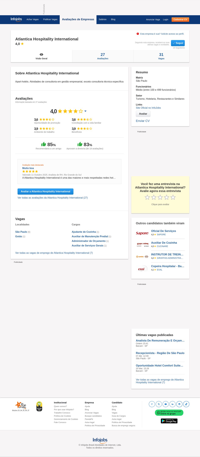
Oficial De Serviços (163, 231)
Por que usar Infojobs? (64, 409)
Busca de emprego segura (123, 425)
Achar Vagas (33, 19)
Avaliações (103, 56)
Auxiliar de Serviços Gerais (87, 245)
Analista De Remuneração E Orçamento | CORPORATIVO (160, 340)
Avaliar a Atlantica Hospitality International (45, 191)
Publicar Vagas (50, 19)
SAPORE (161, 234)
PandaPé (89, 419)
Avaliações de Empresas (78, 19)
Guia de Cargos (119, 416)
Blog (113, 19)
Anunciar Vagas (92, 413)
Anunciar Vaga (153, 19)
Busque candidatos (93, 416)
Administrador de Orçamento (88, 241)
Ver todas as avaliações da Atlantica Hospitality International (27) (53, 197)
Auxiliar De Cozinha (164, 242)
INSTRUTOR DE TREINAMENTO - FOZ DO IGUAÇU (167, 254)
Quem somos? (60, 406)
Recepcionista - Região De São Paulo (160, 353)
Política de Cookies (62, 416)
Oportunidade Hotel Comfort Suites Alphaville (160, 365)
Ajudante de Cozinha (84, 232)
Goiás (18, 236)
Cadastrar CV (180, 19)
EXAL (159, 270)
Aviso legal (90, 422)
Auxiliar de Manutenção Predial (90, 236)
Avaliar (143, 113)
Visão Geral (41, 56)
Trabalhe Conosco (62, 413)
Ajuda (87, 406)
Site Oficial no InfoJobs (148, 108)
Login (165, 19)
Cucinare (162, 246)
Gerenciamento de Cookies (66, 419)
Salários (103, 19)
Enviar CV (143, 121)
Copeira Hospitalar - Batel (167, 266)
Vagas (161, 56)
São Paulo (21, 232)
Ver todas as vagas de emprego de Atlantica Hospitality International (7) (54, 253)
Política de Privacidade (95, 425)
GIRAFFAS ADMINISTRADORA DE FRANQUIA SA (170, 258)
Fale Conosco (60, 422)
